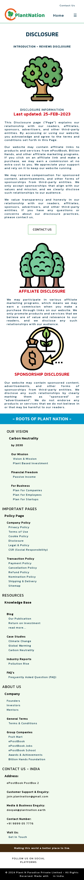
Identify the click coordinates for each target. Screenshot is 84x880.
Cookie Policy (17, 536)
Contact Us (67, 5)
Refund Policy (18, 572)
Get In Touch (17, 837)
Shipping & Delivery (22, 581)
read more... (16, 628)
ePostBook (16, 741)
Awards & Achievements (25, 755)
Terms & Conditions (22, 723)
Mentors (13, 710)
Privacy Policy (18, 527)
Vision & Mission (24, 459)
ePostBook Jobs (19, 746)
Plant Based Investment (29, 463)
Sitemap (14, 586)
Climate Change (19, 641)
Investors (13, 705)
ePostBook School (21, 750)
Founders (13, 701)
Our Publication (19, 619)
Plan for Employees (26, 495)
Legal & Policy (18, 545)
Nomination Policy (21, 577)
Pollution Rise (18, 664)
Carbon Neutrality (20, 650)
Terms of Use (17, 532)
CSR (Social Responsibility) (27, 550)
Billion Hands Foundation (26, 759)
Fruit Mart (15, 737)
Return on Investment (24, 623)
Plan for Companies (26, 490)
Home (58, 15)
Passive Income (23, 477)
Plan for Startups (25, 499)
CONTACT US (42, 229)
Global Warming (19, 646)
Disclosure (15, 541)
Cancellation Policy (22, 568)
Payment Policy (19, 563)
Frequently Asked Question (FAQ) (31, 677)
